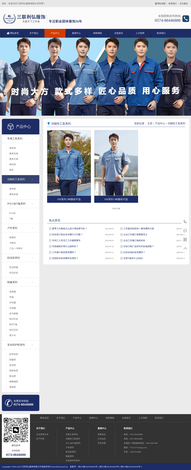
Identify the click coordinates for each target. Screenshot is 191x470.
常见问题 (102, 443)
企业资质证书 (42, 434)
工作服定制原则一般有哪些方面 (138, 228)
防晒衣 (12, 237)
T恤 (11, 218)
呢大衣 (12, 335)
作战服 (12, 308)
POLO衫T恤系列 (16, 203)
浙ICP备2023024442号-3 (131, 466)
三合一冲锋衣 (15, 248)
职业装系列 (13, 257)
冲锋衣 (12, 243)
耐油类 (12, 376)
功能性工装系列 (16, 179)
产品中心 (55, 33)
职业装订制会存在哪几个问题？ (67, 234)
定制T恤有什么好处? (133, 258)
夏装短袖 (13, 153)
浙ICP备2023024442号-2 (110, 466)
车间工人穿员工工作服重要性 (66, 240)
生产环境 (40, 439)
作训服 (12, 302)
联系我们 (173, 3)
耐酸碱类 (13, 381)
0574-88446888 (185, 222)
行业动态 (102, 439)
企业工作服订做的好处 (134, 240)
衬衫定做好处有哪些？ (134, 252)
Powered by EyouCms (59, 466)
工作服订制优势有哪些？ (64, 252)
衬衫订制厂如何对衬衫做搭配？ (138, 246)
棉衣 (11, 170)
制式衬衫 (13, 319)
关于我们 (33, 33)
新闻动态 (102, 434)
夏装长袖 (13, 159)
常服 (11, 297)
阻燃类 (12, 387)
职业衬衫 (13, 273)
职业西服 (13, 267)
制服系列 (12, 282)
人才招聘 (140, 33)
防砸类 (12, 360)
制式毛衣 (13, 330)
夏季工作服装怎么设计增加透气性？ (69, 228)
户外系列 (12, 228)
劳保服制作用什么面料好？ (65, 246)
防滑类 (12, 365)
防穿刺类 (13, 354)
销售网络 (97, 33)
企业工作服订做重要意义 (135, 234)
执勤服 (12, 291)
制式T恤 (13, 324)
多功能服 (13, 313)
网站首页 (14, 33)
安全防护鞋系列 (16, 344)
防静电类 (13, 370)
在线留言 (118, 33)
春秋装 (12, 148)
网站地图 (161, 3)
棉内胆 (12, 164)
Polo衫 (12, 213)
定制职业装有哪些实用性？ (65, 258)
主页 (149, 123)
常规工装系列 (14, 138)
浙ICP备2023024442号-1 (88, 466)
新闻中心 (76, 33)
